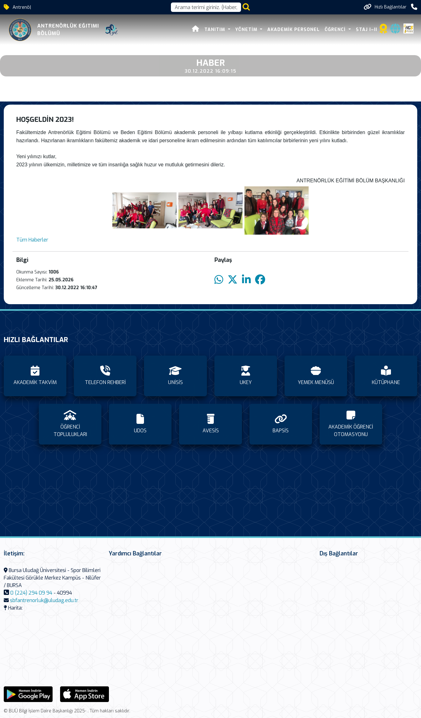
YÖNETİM (247, 30)
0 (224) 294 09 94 (31, 593)
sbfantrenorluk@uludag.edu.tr (44, 600)
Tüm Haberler (32, 240)
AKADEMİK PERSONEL (293, 30)
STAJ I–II (366, 30)
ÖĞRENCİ (336, 30)
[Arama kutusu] (206, 7)
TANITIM (215, 30)
